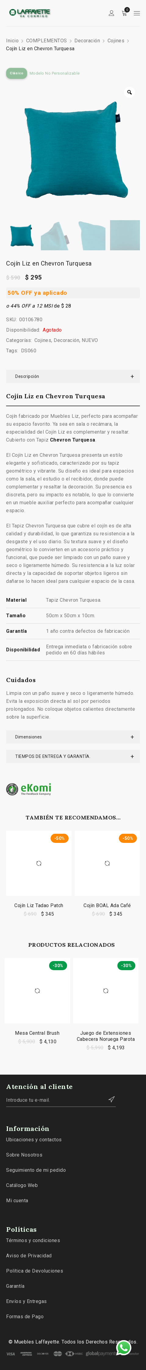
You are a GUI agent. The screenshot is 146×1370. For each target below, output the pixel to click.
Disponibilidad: (23, 330)
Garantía (15, 1286)
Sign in (111, 13)
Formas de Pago (25, 1316)
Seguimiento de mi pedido (36, 1170)
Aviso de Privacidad (29, 1256)
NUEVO (90, 340)
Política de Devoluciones (34, 1271)
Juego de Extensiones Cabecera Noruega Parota (106, 1036)
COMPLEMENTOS (46, 41)
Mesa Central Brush (37, 1033)
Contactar (108, 1099)
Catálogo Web (22, 1185)
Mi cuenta (17, 1200)
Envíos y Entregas (26, 1301)
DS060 (29, 351)
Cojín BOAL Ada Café (107, 905)
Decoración (87, 41)
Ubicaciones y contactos (34, 1140)
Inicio (12, 41)
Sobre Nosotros (24, 1155)
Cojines (116, 41)
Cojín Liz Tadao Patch (38, 905)
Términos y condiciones (33, 1240)
